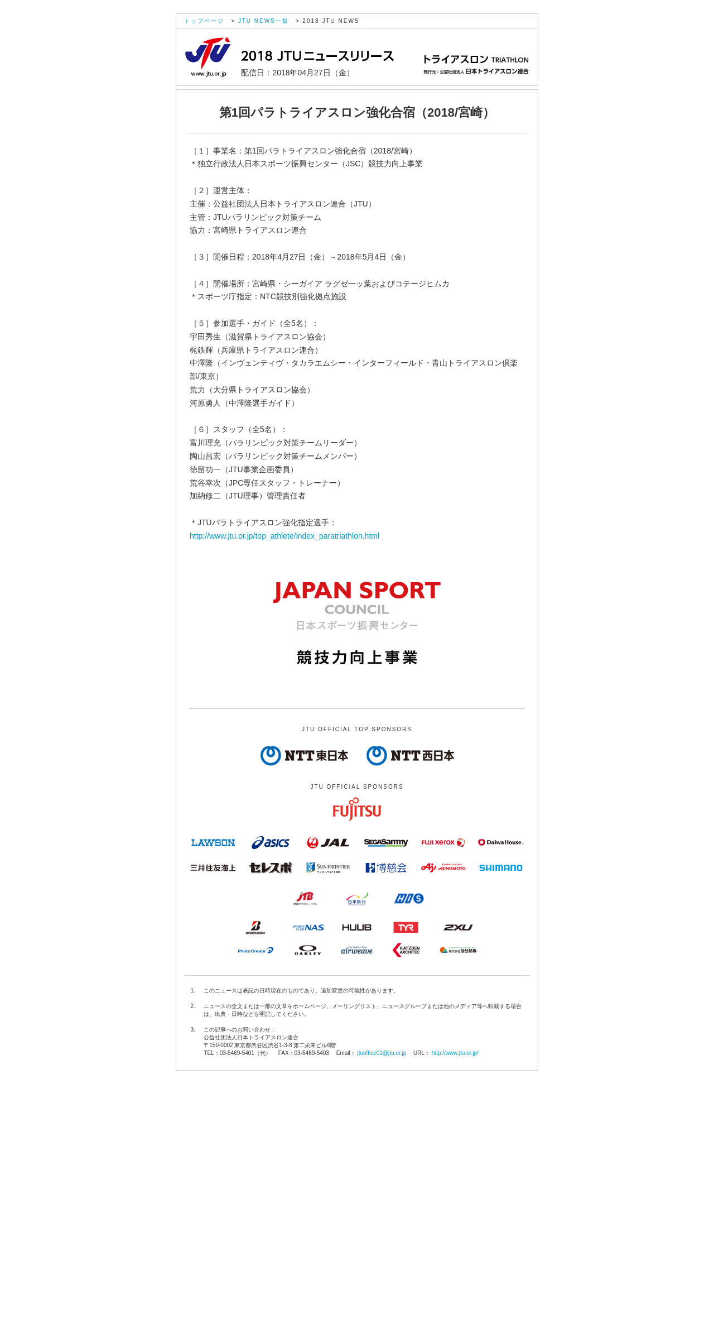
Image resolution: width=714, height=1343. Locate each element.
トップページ (204, 21)
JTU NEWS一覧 (263, 21)
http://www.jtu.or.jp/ (455, 1053)
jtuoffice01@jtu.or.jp (381, 1053)
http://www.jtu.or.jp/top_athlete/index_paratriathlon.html (284, 535)
